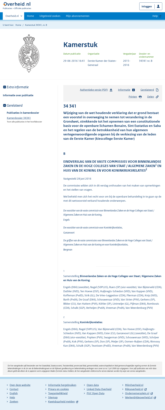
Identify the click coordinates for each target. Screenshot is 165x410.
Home (30, 16)
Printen (135, 97)
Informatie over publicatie (18, 95)
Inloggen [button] (147, 6)
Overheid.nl (12, 17)
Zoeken (14, 401)
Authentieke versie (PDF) (96, 90)
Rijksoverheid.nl (134, 389)
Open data (93, 385)
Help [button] (155, 16)
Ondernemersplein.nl (137, 393)
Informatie (126, 90)
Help (12, 397)
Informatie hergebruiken (62, 385)
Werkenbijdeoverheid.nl (138, 397)
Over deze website (20, 385)
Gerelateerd (150, 90)
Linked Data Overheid (99, 389)
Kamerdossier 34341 (19, 118)
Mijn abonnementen (77, 16)
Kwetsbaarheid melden (61, 401)
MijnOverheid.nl (134, 385)
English (14, 393)
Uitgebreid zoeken (49, 16)
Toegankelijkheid (58, 393)
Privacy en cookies (58, 389)
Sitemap (53, 397)
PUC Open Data (95, 393)
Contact (14, 389)
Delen (153, 97)
